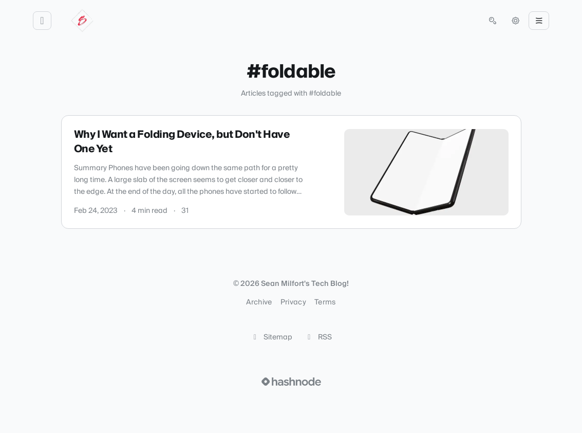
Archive (259, 302)
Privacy (293, 302)
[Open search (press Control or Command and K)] (492, 20)
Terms (325, 302)
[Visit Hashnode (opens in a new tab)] (291, 381)
